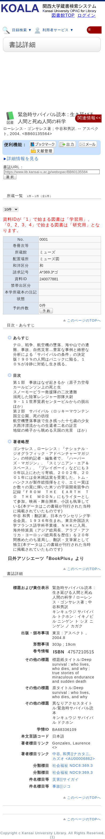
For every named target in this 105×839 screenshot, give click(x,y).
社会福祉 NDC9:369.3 (72, 772)
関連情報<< (89, 118)
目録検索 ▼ (17, 29)
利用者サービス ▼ (53, 29)
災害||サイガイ (65, 779)
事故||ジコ (61, 786)
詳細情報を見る (23, 158)
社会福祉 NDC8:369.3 (72, 765)
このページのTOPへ (84, 320)
